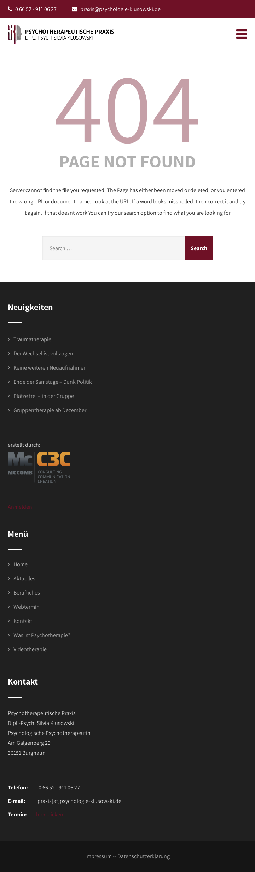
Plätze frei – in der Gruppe (43, 396)
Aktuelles (24, 578)
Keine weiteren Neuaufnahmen (50, 367)
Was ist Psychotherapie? (41, 635)
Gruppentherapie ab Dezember (49, 410)
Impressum (98, 856)
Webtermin (26, 607)
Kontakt (22, 621)
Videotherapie (30, 649)
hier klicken (49, 814)
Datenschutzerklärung (143, 856)
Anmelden (20, 507)
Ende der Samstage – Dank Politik (52, 382)
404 (127, 106)
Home (20, 564)
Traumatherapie (32, 339)
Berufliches (26, 592)
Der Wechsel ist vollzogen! (44, 353)
